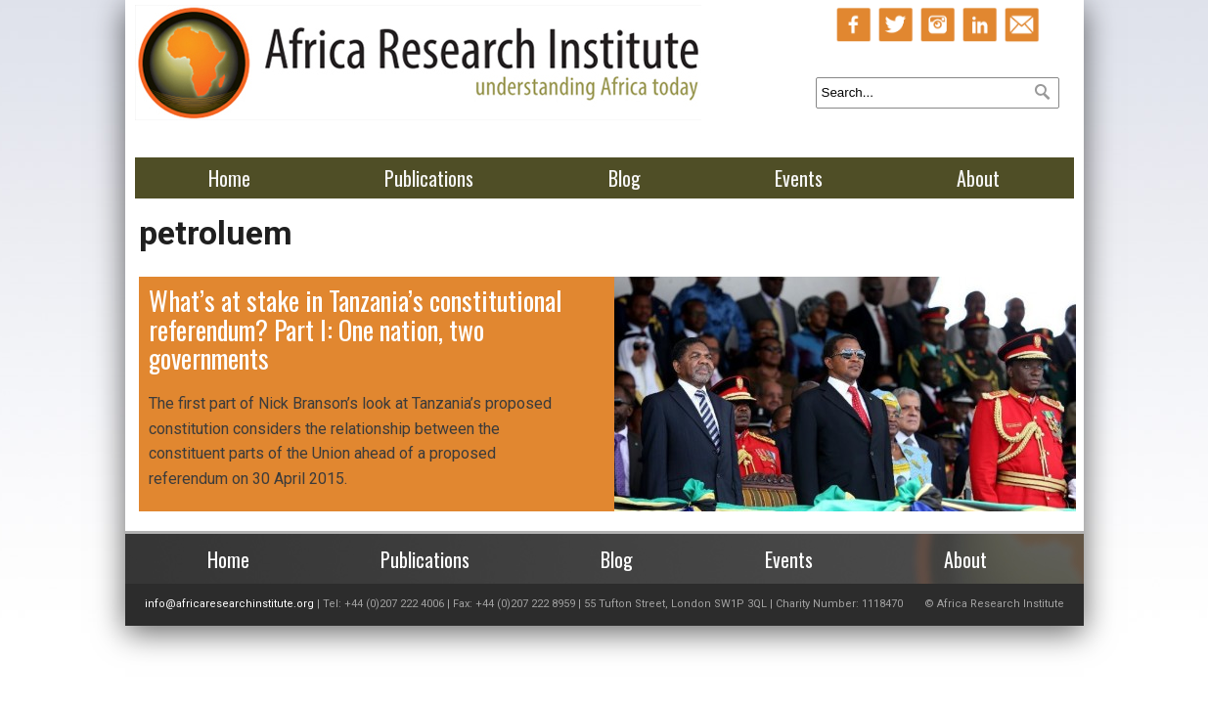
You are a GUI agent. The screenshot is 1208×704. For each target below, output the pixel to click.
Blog (624, 178)
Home (229, 178)
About (978, 178)
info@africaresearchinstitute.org (229, 603)
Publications (428, 178)
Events (799, 178)
